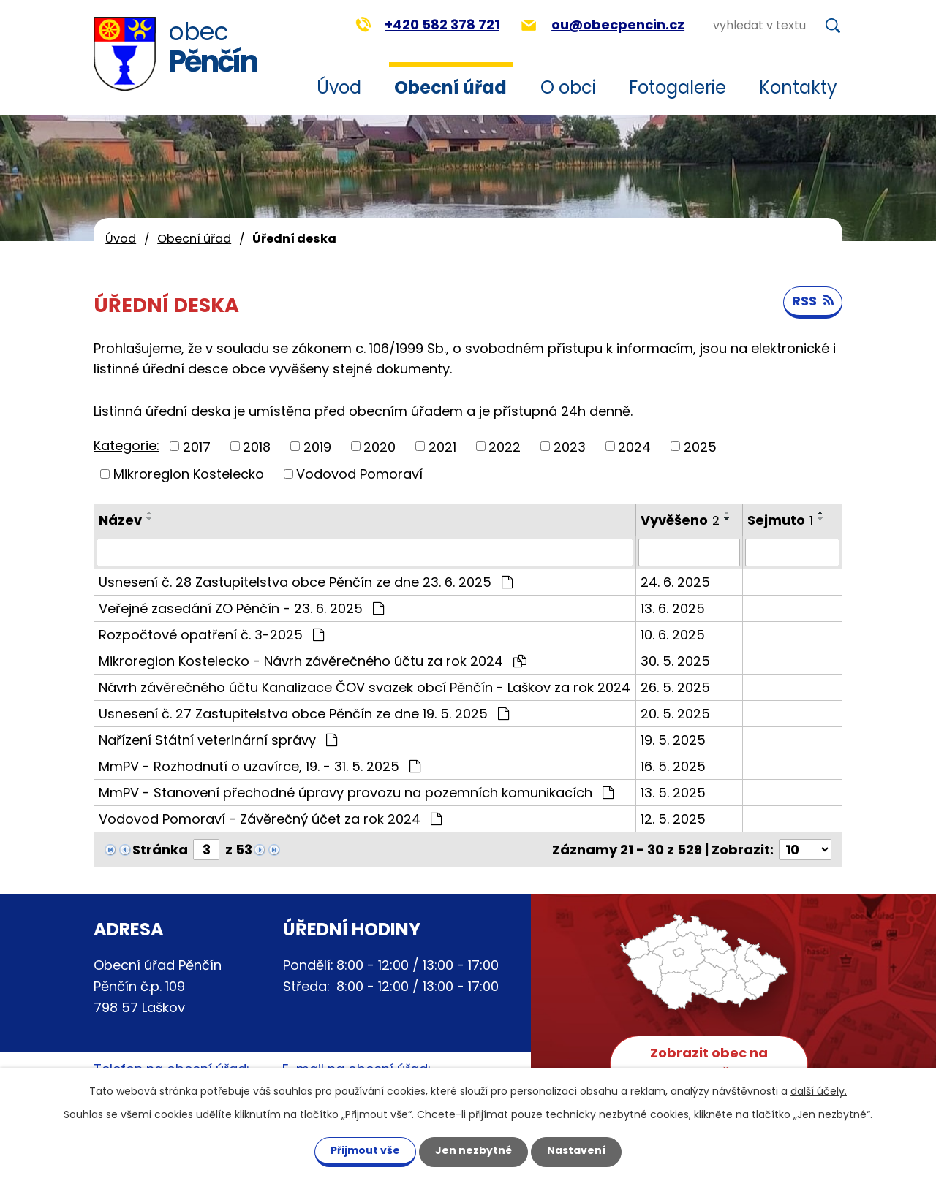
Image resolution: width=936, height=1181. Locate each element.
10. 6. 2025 (673, 635)
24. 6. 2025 (675, 582)
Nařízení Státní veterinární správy (218, 740)
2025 (700, 446)
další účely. (818, 1091)
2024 (634, 446)
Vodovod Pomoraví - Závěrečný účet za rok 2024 (270, 819)
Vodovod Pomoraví (359, 474)
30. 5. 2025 (675, 661)
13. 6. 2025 (673, 608)
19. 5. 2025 (673, 740)
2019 (317, 446)
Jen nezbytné (473, 1150)
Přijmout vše (365, 1150)
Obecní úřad (450, 87)
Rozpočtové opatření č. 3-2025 (211, 635)
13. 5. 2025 (673, 792)
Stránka (160, 849)
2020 (379, 446)
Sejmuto (780, 520)
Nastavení (576, 1150)
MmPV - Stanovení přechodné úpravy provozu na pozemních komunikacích (356, 792)
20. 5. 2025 (675, 714)
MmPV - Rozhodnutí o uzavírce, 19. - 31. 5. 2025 (259, 766)
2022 (504, 446)
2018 (257, 446)
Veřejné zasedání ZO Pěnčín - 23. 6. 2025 (241, 608)
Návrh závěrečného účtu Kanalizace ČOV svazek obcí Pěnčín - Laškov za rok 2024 (364, 687)
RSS (813, 301)
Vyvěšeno (680, 520)
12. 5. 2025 (673, 819)
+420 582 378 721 (427, 24)
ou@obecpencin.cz (602, 24)
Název (120, 520)
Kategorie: (126, 445)
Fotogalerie (677, 87)
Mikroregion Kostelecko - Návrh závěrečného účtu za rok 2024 (312, 661)
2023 (570, 446)
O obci (568, 87)
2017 (197, 446)
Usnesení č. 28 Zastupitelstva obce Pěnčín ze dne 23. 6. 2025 (306, 582)
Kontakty (798, 87)
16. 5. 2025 (673, 766)
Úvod (120, 238)
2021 (442, 446)
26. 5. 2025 (675, 687)
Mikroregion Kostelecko (188, 474)
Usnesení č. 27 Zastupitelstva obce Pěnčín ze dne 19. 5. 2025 (304, 714)
